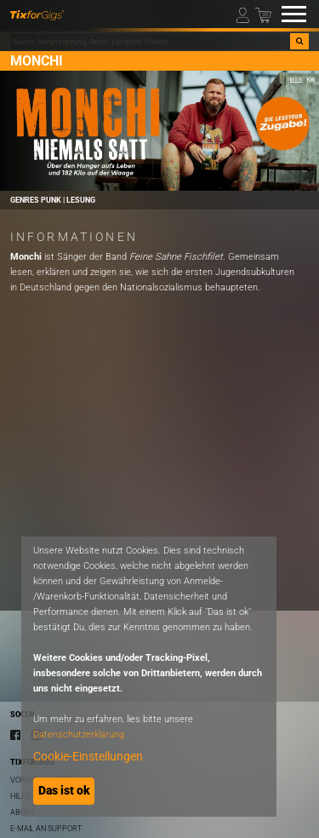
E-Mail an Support (46, 828)
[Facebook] (15, 734)
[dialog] (148, 677)
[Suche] (299, 41)
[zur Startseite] (37, 14)
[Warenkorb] (263, 14)
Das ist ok (64, 790)
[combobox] (150, 41)
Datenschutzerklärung (78, 734)
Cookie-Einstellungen (88, 756)
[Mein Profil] (244, 14)
